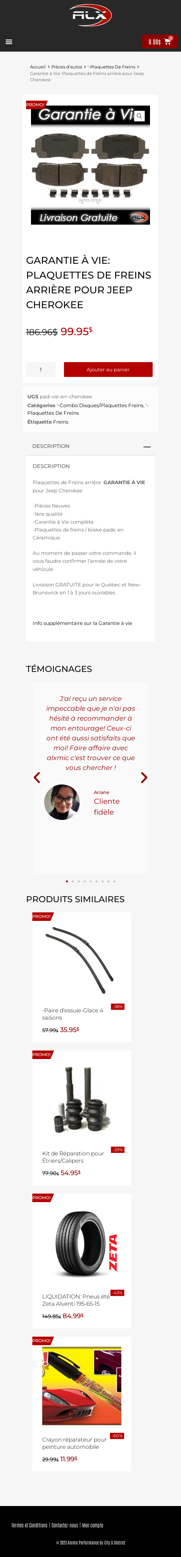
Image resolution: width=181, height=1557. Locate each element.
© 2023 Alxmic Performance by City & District (90, 1542)
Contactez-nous (64, 1525)
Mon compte (92, 1525)
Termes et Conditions (29, 1525)
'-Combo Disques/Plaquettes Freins (100, 405)
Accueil (38, 66)
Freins (60, 422)
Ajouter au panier (108, 369)
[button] (8, 41)
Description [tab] (51, 446)
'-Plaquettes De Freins (111, 66)
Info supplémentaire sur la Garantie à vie (82, 623)
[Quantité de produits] (41, 369)
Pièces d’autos (66, 66)
